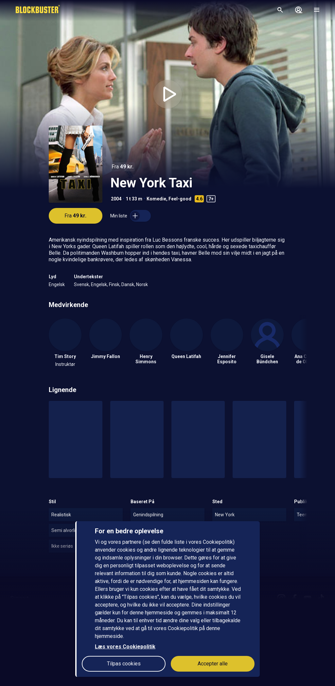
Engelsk (57, 284)
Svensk (81, 284)
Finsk (114, 284)
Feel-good (179, 198)
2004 (116, 198)
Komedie (156, 198)
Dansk (127, 284)
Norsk (142, 284)
